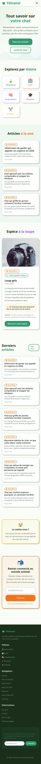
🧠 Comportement (8, 657)
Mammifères (6, 683)
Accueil (4, 676)
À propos (5, 699)
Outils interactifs (8, 695)
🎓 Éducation (6, 661)
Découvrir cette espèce (17, 324)
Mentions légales (8, 721)
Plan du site (6, 717)
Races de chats (7, 687)
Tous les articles (7, 679)
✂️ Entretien (6, 665)
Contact (4, 713)
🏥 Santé (5, 653)
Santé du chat (20, 50)
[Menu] (36, 3)
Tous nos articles (21, 41)
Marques (5, 691)
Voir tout (32, 347)
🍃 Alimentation (7, 649)
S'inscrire (20, 598)
